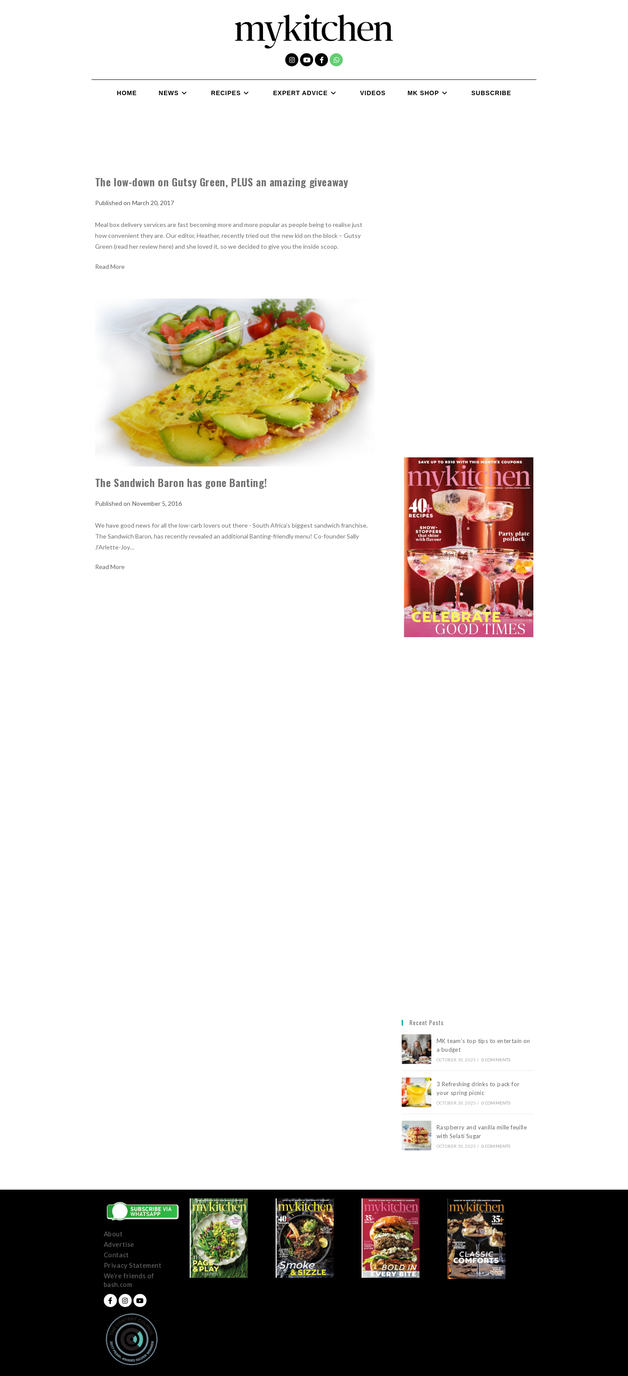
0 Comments (496, 1059)
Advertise (119, 1244)
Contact (116, 1255)
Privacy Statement (133, 1265)
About (113, 1234)
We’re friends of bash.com (129, 1280)
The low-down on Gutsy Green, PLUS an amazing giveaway (221, 181)
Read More (110, 267)
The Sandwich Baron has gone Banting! (181, 482)
